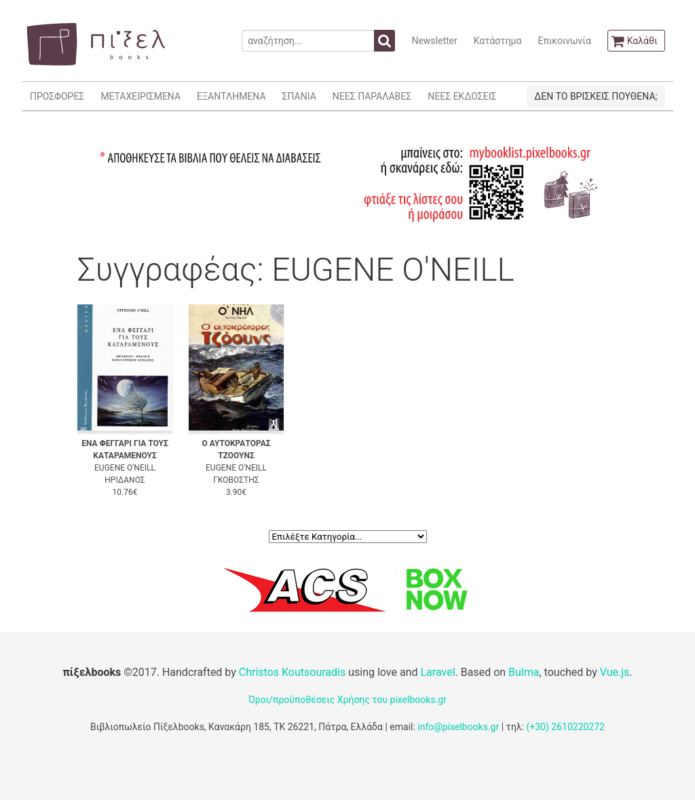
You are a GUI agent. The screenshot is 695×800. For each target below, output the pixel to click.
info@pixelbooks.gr (458, 726)
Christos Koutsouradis (292, 672)
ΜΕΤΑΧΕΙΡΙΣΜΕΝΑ (140, 96)
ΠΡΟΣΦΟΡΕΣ (57, 96)
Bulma (523, 672)
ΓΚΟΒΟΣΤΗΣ (236, 480)
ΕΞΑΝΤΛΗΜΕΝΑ (231, 96)
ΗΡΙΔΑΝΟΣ (125, 480)
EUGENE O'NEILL (124, 468)
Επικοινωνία (564, 40)
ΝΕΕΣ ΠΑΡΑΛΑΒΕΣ (372, 96)
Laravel (437, 672)
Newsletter (434, 40)
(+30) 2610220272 (565, 726)
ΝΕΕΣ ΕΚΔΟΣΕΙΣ (462, 96)
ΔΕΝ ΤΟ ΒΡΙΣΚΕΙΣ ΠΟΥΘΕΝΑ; (595, 96)
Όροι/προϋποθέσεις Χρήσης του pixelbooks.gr (347, 699)
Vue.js (615, 672)
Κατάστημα (498, 40)
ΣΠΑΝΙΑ (299, 96)
